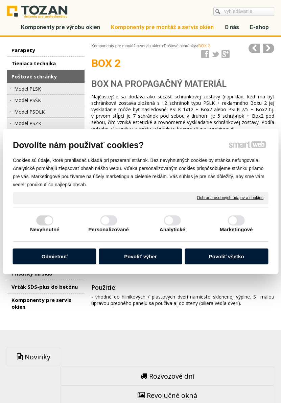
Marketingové (236, 229)
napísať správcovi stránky (126, 383)
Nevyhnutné (45, 229)
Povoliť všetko (226, 256)
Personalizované (108, 229)
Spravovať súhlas (248, 383)
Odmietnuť (55, 256)
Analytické (172, 229)
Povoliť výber (140, 256)
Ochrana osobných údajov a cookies (230, 197)
